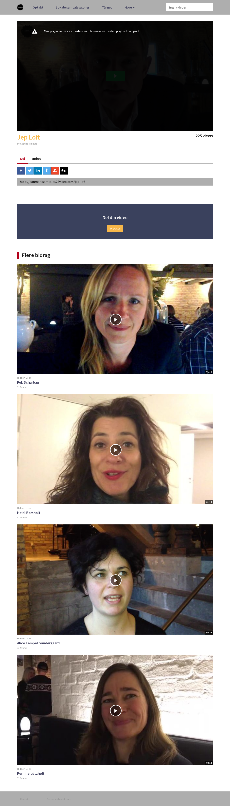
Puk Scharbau (28, 382)
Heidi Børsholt (28, 512)
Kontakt (25, 799)
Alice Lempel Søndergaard (38, 643)
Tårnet (107, 7)
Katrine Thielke (28, 143)
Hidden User (24, 377)
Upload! (115, 228)
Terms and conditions (59, 799)
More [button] (129, 7)
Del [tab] (22, 158)
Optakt (38, 7)
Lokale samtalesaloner (72, 7)
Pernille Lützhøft (30, 773)
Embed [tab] (36, 158)
